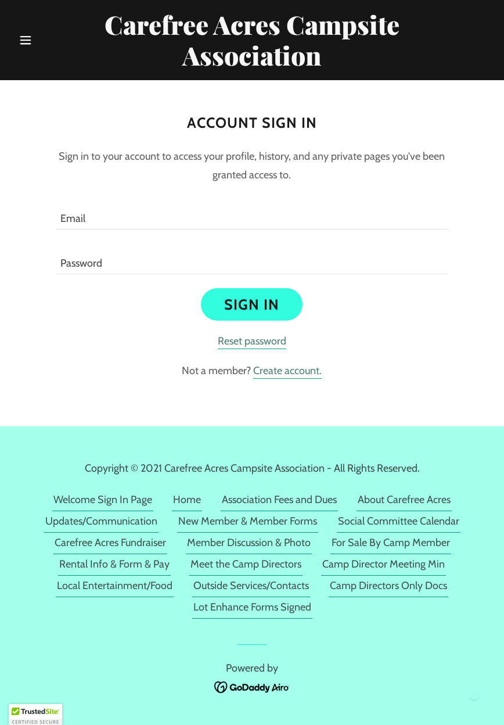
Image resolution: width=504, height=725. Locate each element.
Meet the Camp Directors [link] (245, 564)
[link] (252, 62)
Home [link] (187, 499)
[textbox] (252, 214)
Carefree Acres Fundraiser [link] (110, 542)
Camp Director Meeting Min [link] (383, 564)
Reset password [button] (252, 341)
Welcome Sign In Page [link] (102, 499)
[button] (49, 40)
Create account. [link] (287, 370)
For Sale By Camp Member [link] (391, 542)
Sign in (251, 304)
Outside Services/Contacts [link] (251, 585)
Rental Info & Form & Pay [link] (114, 564)
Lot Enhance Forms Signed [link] (252, 607)
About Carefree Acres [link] (404, 499)
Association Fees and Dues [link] (279, 499)
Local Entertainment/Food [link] (114, 585)
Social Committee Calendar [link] (398, 521)
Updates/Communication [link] (101, 521)
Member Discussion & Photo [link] (249, 542)
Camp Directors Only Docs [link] (388, 585)
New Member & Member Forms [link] (247, 521)
